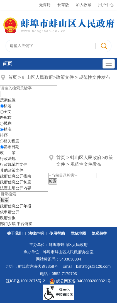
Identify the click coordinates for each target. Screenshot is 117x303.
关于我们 (15, 233)
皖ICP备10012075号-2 (25, 281)
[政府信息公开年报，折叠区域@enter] (15, 206)
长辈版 (63, 5)
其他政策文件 (11, 170)
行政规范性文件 (13, 164)
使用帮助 (57, 233)
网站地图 (78, 233)
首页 (7, 64)
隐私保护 (99, 233)
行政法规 (8, 158)
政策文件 (65, 77)
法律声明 (36, 233)
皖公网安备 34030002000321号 (80, 281)
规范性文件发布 (94, 77)
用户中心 (106, 5)
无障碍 (45, 5)
